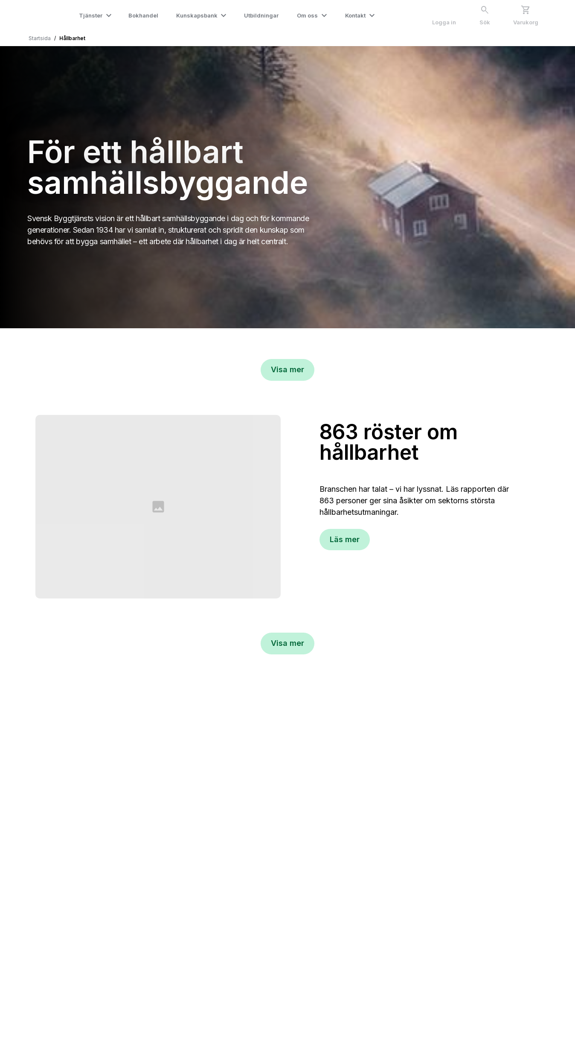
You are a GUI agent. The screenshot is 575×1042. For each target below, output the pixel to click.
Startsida (40, 38)
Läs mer (345, 539)
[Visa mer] (287, 370)
